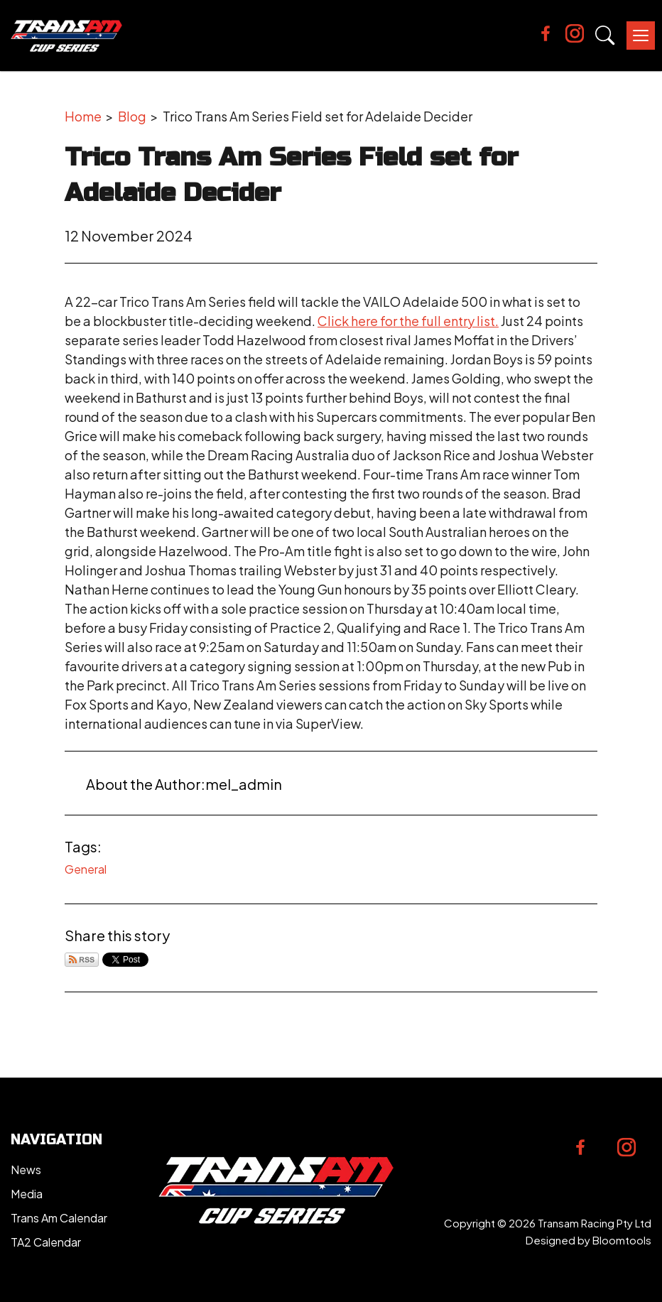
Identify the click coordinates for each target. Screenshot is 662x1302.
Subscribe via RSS (82, 960)
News (26, 1169)
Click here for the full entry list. (408, 321)
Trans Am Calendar (59, 1218)
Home (83, 116)
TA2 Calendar (46, 1242)
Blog (132, 116)
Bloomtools (621, 1240)
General (86, 869)
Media (27, 1193)
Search (605, 35)
